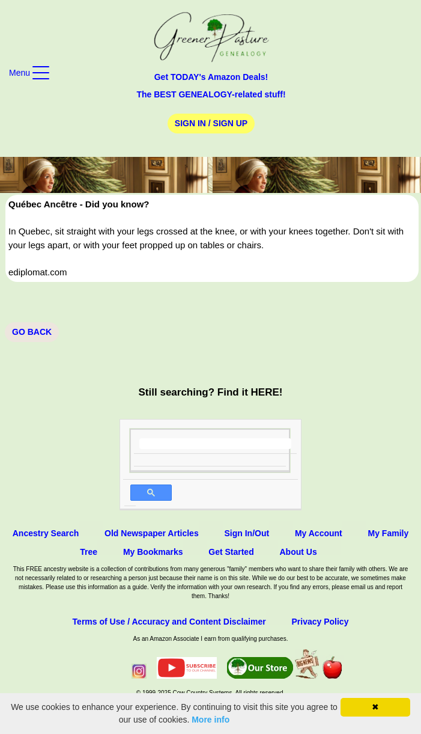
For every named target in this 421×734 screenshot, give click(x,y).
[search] (215, 443)
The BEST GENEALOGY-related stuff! (210, 94)
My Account (318, 533)
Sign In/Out (246, 533)
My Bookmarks (153, 552)
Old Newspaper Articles (151, 533)
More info (210, 719)
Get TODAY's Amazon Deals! (211, 77)
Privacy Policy (319, 621)
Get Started (230, 552)
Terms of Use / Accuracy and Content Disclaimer (169, 621)
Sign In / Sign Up (211, 123)
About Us (298, 552)
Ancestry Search (46, 533)
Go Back (32, 332)
